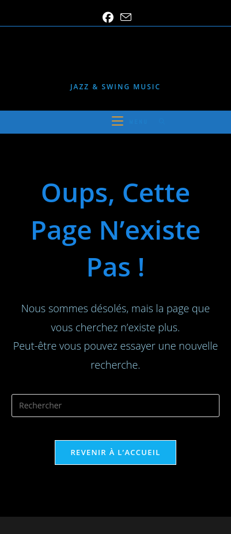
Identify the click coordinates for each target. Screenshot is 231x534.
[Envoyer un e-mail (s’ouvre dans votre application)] (124, 17)
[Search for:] (158, 122)
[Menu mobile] (131, 122)
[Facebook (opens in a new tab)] (108, 17)
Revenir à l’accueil (115, 452)
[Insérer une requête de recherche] (115, 405)
